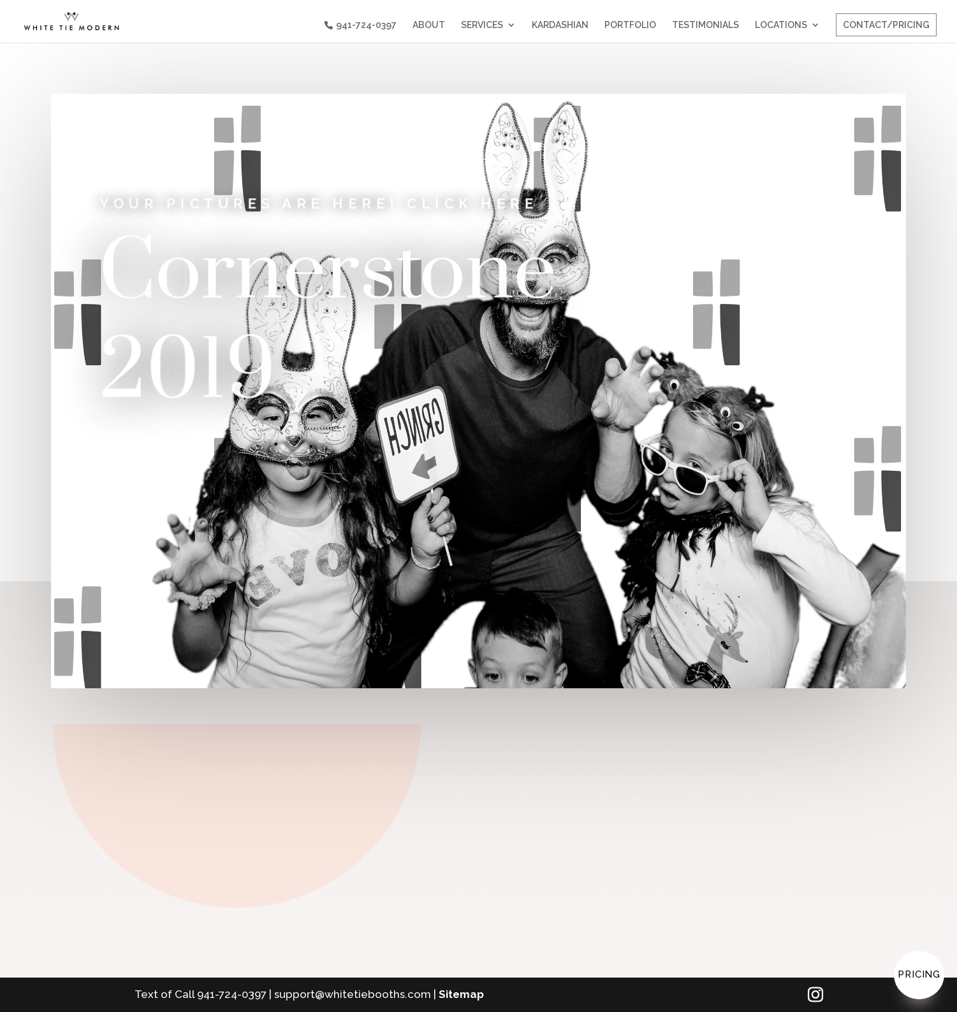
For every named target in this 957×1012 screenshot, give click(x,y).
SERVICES (482, 25)
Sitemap (461, 994)
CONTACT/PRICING (886, 25)
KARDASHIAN (560, 25)
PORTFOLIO (630, 25)
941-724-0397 (366, 25)
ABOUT (429, 25)
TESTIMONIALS (705, 25)
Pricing (919, 974)
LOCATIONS (781, 25)
